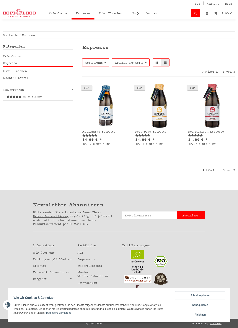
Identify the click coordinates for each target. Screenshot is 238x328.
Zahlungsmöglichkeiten (52, 259)
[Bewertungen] (89, 135)
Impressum (86, 259)
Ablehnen (199, 314)
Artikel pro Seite (129, 62)
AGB (80, 252)
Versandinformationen (51, 272)
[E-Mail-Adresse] (149, 215)
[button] (207, 13)
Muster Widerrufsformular (93, 274)
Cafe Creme (12, 56)
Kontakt (212, 3)
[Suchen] (167, 13)
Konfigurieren (200, 305)
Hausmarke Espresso (98, 131)
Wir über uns (44, 252)
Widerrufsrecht (89, 265)
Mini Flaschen (15, 71)
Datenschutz (87, 282)
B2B (197, 3)
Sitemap (39, 265)
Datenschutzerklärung (51, 216)
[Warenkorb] (223, 13)
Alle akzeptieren (199, 295)
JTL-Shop (216, 323)
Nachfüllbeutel (15, 77)
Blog (228, 3)
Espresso (10, 63)
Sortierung (94, 62)
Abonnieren (191, 215)
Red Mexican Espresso (206, 131)
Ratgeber (40, 278)
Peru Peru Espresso (151, 131)
